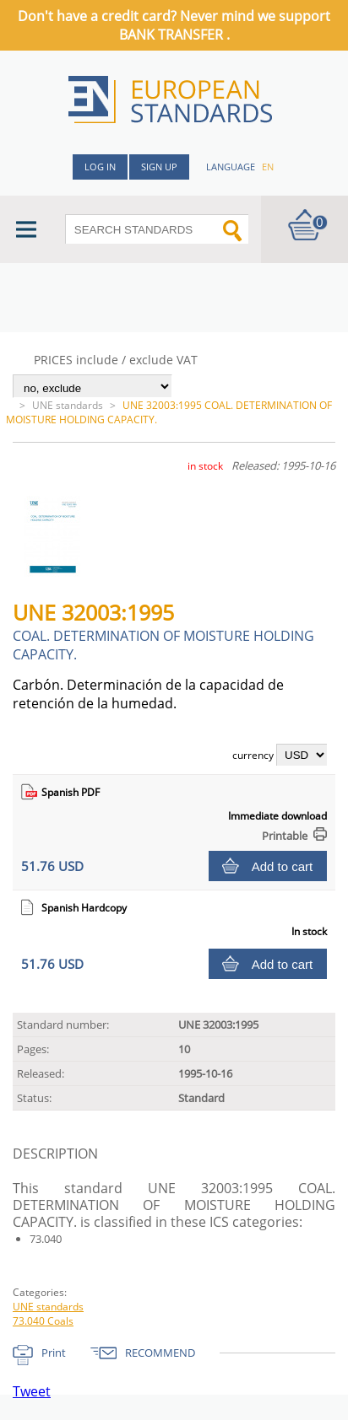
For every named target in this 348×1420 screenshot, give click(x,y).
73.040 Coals (43, 1321)
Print (53, 1352)
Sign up (159, 166)
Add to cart (282, 866)
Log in (100, 166)
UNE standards (67, 405)
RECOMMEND (160, 1352)
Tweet (32, 1391)
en (268, 166)
